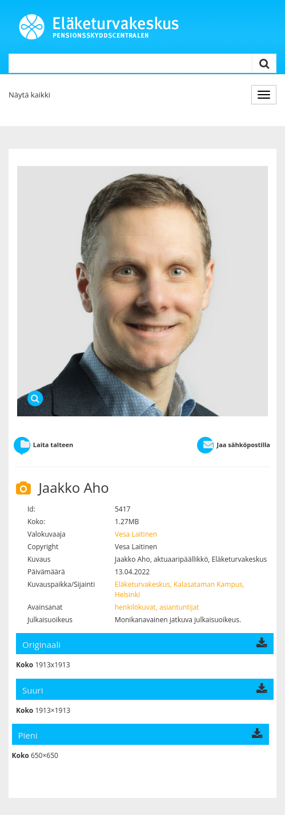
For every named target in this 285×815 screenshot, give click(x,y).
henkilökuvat (135, 607)
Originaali (144, 644)
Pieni (140, 735)
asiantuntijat (179, 607)
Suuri (144, 690)
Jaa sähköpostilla (233, 444)
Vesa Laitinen (136, 534)
